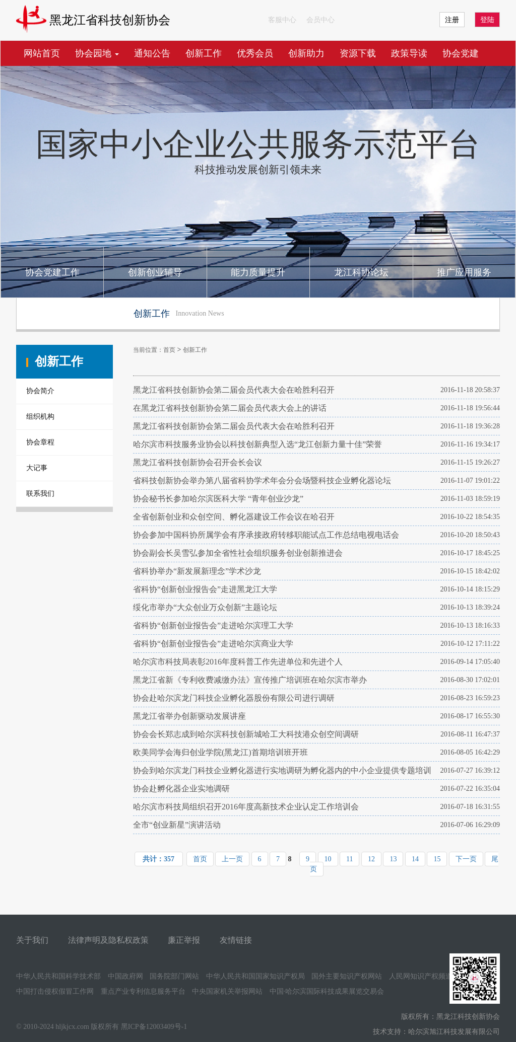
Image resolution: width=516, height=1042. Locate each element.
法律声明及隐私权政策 (108, 940)
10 (328, 859)
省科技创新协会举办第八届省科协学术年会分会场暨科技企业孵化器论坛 (262, 480)
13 (393, 859)
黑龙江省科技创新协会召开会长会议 (197, 462)
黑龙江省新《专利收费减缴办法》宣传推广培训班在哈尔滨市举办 (250, 680)
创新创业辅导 (155, 272)
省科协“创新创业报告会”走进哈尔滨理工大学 (213, 625)
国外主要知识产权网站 (346, 976)
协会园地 (97, 53)
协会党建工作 (52, 272)
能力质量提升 (258, 272)
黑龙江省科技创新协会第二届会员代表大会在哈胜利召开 (234, 390)
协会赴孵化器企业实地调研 (181, 788)
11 (349, 859)
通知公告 (152, 53)
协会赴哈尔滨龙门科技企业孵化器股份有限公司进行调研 (234, 698)
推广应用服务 (464, 272)
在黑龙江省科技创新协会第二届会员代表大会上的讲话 (230, 408)
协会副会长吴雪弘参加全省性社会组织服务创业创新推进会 (238, 553)
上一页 (232, 859)
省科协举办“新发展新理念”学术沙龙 (197, 571)
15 (436, 859)
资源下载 (358, 53)
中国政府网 (125, 976)
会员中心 (320, 20)
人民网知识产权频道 (421, 976)
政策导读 (409, 53)
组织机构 (40, 416)
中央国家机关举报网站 (227, 991)
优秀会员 (255, 53)
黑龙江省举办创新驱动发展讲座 (189, 716)
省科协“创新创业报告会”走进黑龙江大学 (205, 589)
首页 (169, 349)
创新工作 (203, 53)
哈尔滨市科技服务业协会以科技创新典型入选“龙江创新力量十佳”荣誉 (257, 444)
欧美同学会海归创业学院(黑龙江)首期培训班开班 (220, 752)
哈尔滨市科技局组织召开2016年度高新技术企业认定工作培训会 (246, 806)
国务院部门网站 (174, 976)
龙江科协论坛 (361, 272)
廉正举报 (184, 940)
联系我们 (40, 493)
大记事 (36, 468)
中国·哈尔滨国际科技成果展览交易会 (327, 991)
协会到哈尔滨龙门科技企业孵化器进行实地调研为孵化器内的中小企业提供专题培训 (282, 770)
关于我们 (32, 940)
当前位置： (148, 349)
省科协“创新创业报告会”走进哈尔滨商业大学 (213, 643)
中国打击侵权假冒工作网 (55, 991)
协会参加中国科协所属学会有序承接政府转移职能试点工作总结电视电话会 (266, 535)
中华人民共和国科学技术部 (58, 976)
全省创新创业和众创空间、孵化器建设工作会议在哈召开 (234, 516)
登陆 (487, 20)
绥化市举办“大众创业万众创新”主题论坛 (205, 607)
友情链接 (236, 940)
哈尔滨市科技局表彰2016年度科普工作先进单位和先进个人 (238, 661)
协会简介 (40, 391)
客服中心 (282, 20)
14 (415, 859)
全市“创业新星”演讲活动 (177, 825)
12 (371, 859)
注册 (452, 20)
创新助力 (306, 53)
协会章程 (40, 442)
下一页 (466, 859)
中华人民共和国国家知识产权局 (255, 976)
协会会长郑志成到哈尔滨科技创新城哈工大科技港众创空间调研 (246, 734)
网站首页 (42, 53)
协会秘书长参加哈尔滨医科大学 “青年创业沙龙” (218, 498)
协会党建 (460, 53)
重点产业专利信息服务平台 (143, 991)
